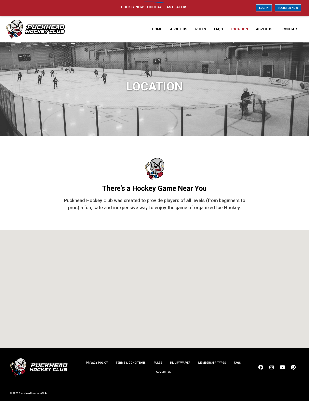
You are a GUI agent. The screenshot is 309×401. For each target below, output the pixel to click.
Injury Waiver (180, 362)
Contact (290, 29)
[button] (158, 286)
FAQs (218, 29)
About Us (178, 29)
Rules (200, 29)
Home (157, 29)
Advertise (265, 29)
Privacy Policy (97, 362)
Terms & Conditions (131, 362)
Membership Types (212, 362)
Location (239, 29)
